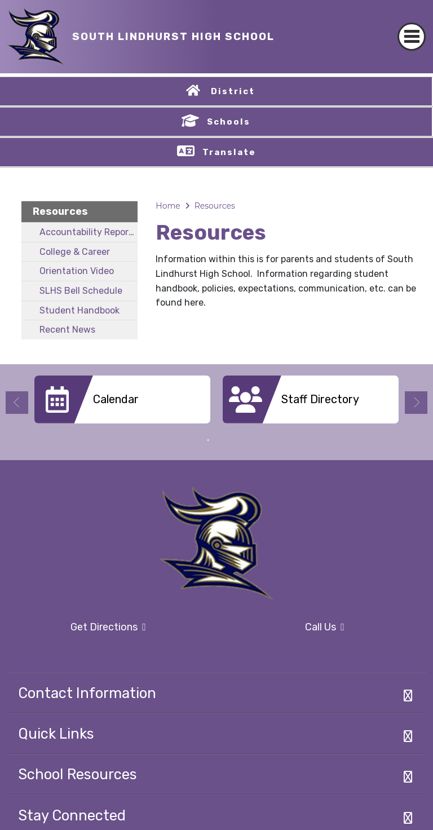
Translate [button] (229, 152)
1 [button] (208, 440)
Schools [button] (228, 122)
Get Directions (76, 631)
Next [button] (416, 402)
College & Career (74, 251)
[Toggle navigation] (411, 27)
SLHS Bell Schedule (80, 290)
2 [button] (225, 440)
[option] (122, 404)
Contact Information (87, 693)
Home (168, 206)
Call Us (283, 627)
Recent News (67, 329)
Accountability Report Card (88, 232)
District (233, 91)
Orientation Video (76, 271)
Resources (60, 211)
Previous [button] (17, 402)
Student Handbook (79, 310)
